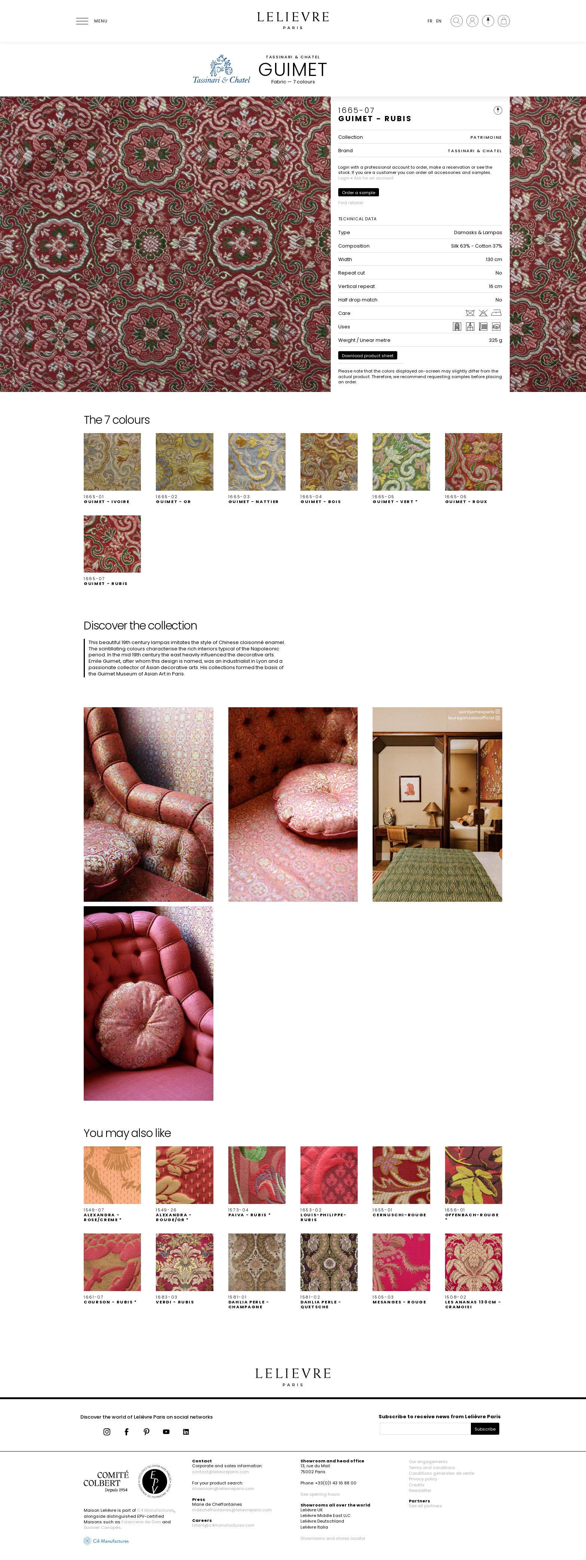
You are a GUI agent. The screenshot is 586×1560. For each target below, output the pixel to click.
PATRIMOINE (487, 137)
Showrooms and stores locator (333, 1538)
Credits (417, 1485)
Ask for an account (374, 178)
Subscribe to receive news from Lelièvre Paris (440, 1416)
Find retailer (350, 203)
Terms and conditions (432, 1468)
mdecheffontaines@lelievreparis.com (232, 1510)
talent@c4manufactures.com (223, 1525)
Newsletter (420, 1490)
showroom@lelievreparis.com (223, 1489)
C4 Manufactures (155, 1510)
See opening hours (320, 1494)
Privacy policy (423, 1479)
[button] (112, 468)
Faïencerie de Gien (141, 1522)
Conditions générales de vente (441, 1473)
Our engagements (428, 1462)
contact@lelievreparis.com (220, 1472)
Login (343, 178)
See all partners (425, 1506)
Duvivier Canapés (102, 1527)
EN (438, 21)
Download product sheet (368, 356)
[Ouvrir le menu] (91, 21)
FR (430, 21)
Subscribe (485, 1429)
